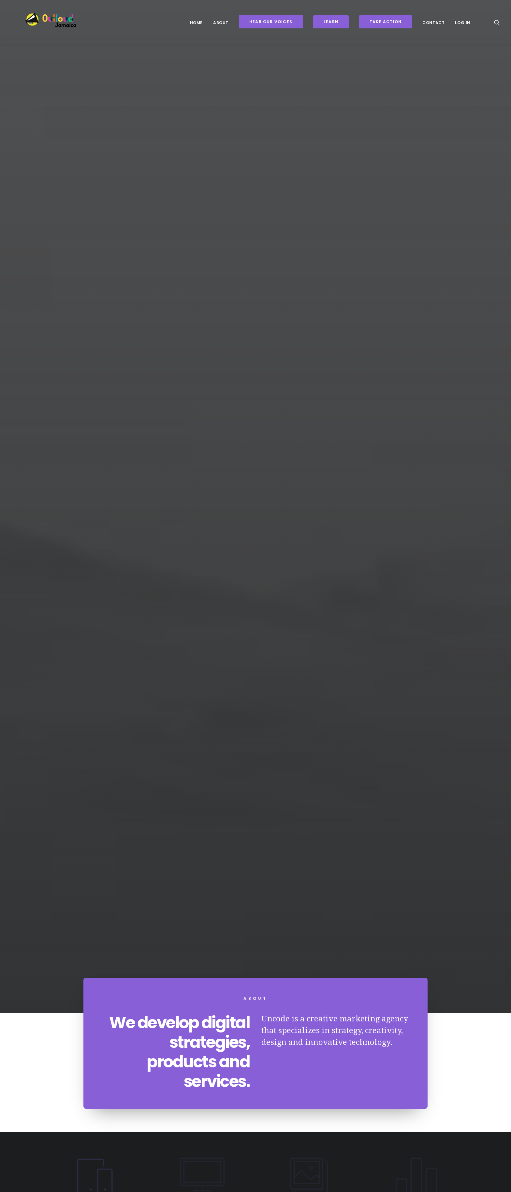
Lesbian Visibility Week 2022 (133, 843)
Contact (433, 22)
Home (196, 22)
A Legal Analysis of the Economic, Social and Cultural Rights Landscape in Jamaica (255, 852)
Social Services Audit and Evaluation (378, 841)
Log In (462, 22)
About (220, 22)
